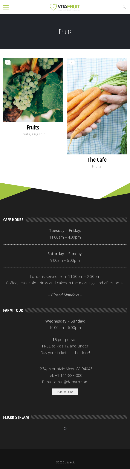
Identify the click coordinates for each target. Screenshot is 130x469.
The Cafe (97, 159)
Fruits (33, 127)
